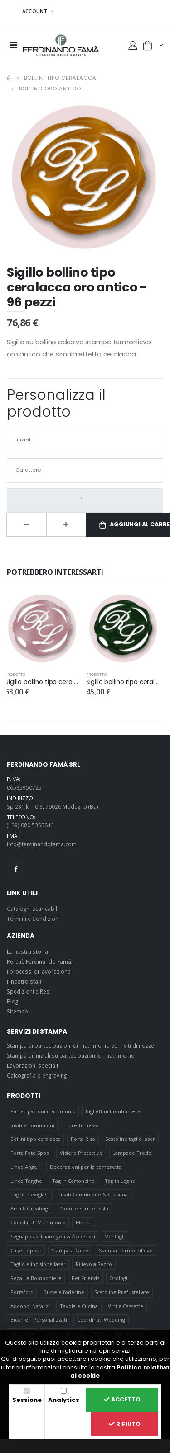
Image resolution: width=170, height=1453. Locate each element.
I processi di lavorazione (39, 971)
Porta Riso (83, 1138)
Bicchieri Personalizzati (38, 1319)
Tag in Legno (120, 1180)
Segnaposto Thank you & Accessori (52, 1236)
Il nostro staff (24, 981)
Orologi (118, 1278)
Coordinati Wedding (101, 1319)
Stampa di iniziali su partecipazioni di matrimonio (71, 1055)
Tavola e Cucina (79, 1306)
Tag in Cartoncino (73, 1180)
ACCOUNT (35, 11)
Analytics (63, 1400)
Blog (12, 1001)
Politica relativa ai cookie (120, 1371)
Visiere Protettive (81, 1152)
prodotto (15, 674)
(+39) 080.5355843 (30, 825)
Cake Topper (26, 1250)
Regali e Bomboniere (36, 1278)
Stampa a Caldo (70, 1250)
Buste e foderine (64, 1292)
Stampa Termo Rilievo (126, 1250)
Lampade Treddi (132, 1152)
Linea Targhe (26, 1180)
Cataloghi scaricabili (32, 908)
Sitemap (17, 1011)
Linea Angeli (25, 1166)
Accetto (122, 1399)
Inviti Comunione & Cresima (93, 1194)
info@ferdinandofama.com (42, 844)
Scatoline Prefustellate (121, 1292)
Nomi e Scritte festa (84, 1208)
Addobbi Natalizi (30, 1306)
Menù (83, 1222)
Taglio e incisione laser (38, 1264)
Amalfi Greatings (30, 1208)
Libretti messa (81, 1125)
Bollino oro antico (50, 88)
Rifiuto (125, 1424)
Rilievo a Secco (94, 1264)
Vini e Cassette (125, 1306)
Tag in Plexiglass (29, 1194)
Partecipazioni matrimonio (43, 1111)
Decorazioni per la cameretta (85, 1166)
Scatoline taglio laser (130, 1138)
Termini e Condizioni (33, 918)
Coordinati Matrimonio (38, 1222)
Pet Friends (85, 1278)
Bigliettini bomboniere (113, 1111)
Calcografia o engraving (37, 1075)
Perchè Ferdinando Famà (39, 961)
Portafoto (22, 1292)
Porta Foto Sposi (30, 1152)
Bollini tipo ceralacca (60, 77)
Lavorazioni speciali (32, 1065)
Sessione (27, 1400)
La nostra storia (27, 951)
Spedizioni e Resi (29, 991)
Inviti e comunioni (32, 1125)
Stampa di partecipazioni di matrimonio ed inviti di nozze (80, 1045)
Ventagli (115, 1236)
